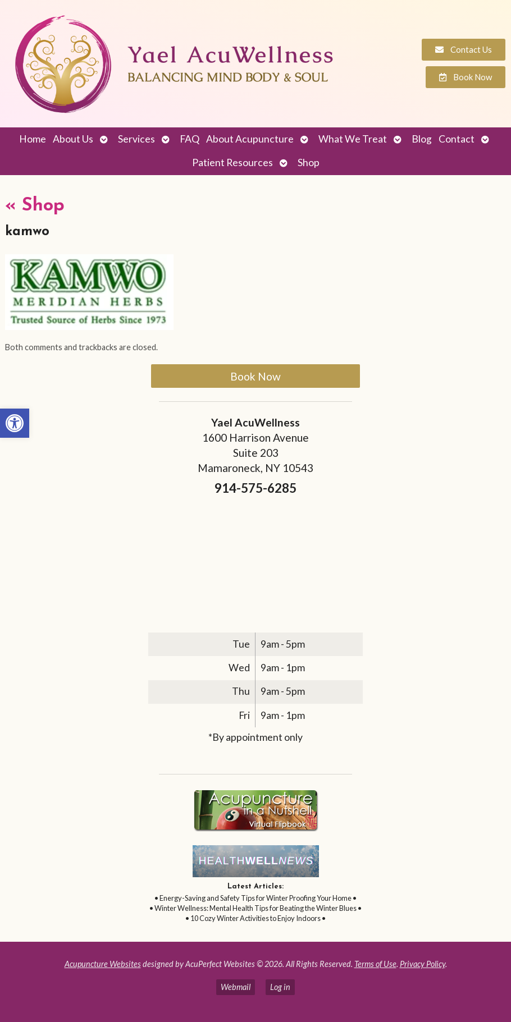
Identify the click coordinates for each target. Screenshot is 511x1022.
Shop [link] (309, 162)
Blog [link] (422, 139)
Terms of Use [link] (375, 964)
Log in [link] (280, 987)
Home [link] (32, 139)
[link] (14, 423)
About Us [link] (73, 139)
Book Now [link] (255, 376)
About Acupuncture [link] (250, 139)
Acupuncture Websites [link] (103, 964)
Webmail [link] (235, 987)
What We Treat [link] (352, 139)
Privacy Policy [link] (422, 964)
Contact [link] (456, 139)
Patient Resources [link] (232, 162)
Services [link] (136, 139)
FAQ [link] (189, 139)
